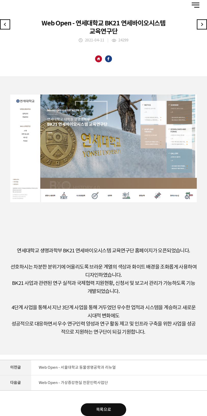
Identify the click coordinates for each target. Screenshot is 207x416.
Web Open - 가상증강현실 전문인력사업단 (73, 383)
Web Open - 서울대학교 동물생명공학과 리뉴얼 (77, 367)
